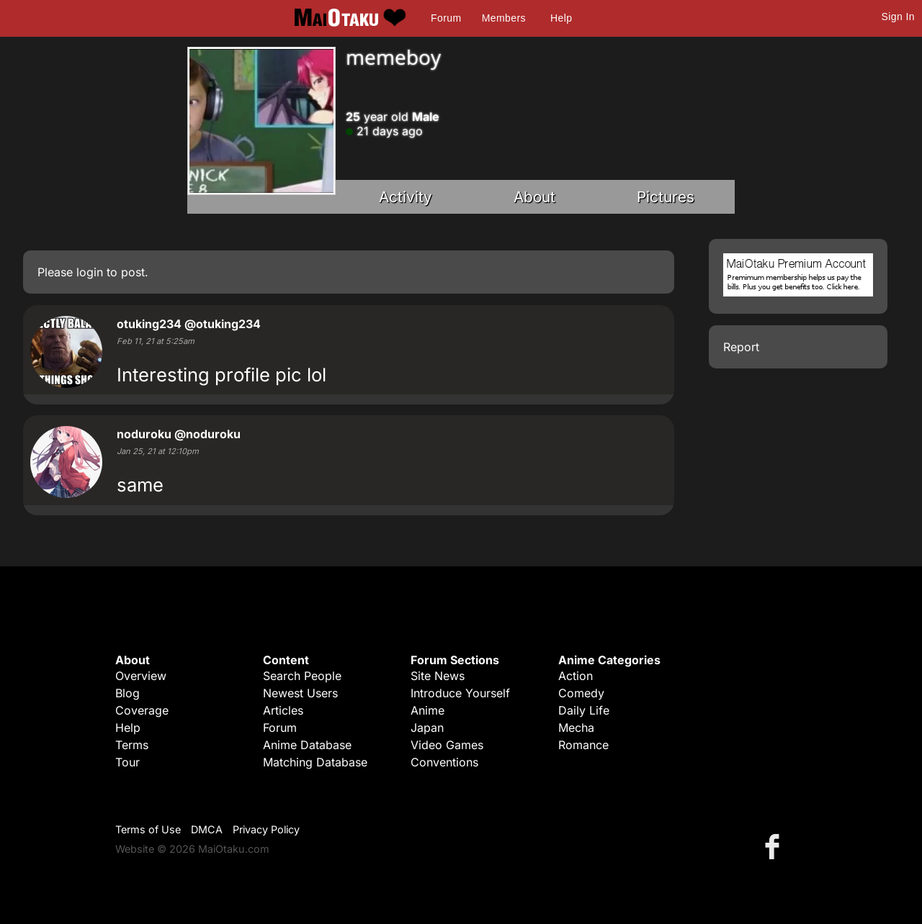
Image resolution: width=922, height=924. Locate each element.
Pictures (665, 197)
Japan (427, 727)
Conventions (444, 762)
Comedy (581, 693)
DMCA (207, 829)
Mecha (576, 727)
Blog (127, 693)
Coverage (142, 710)
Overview (140, 676)
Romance (583, 745)
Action (575, 676)
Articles (283, 710)
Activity (405, 197)
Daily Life (583, 710)
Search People (302, 676)
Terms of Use (148, 829)
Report (741, 347)
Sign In (898, 16)
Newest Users (300, 693)
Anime (427, 710)
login (89, 272)
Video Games (447, 745)
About (534, 197)
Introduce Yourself (460, 693)
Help (561, 18)
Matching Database (315, 762)
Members (504, 18)
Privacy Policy (266, 829)
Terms (131, 745)
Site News (438, 676)
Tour (127, 762)
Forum (446, 18)
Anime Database (307, 745)
